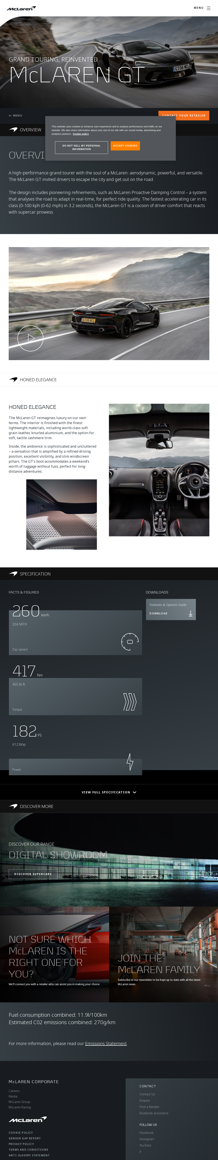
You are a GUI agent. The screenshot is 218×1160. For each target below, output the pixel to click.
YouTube (145, 1145)
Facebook (146, 1133)
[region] (110, 138)
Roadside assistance (154, 1113)
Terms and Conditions (28, 1150)
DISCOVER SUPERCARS (33, 874)
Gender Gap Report (25, 1138)
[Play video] (30, 338)
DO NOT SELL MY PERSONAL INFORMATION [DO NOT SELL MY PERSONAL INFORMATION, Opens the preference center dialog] (81, 147)
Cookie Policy (21, 1133)
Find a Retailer (149, 1107)
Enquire (145, 1100)
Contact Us (147, 1094)
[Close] (170, 121)
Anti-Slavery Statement (29, 1155)
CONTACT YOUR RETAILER (184, 115)
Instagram (147, 1139)
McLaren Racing (20, 1107)
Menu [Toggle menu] (15, 115)
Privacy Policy (21, 1144)
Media (13, 1096)
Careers (14, 1091)
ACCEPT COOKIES (125, 145)
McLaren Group (19, 1102)
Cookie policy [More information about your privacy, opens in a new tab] (81, 134)
